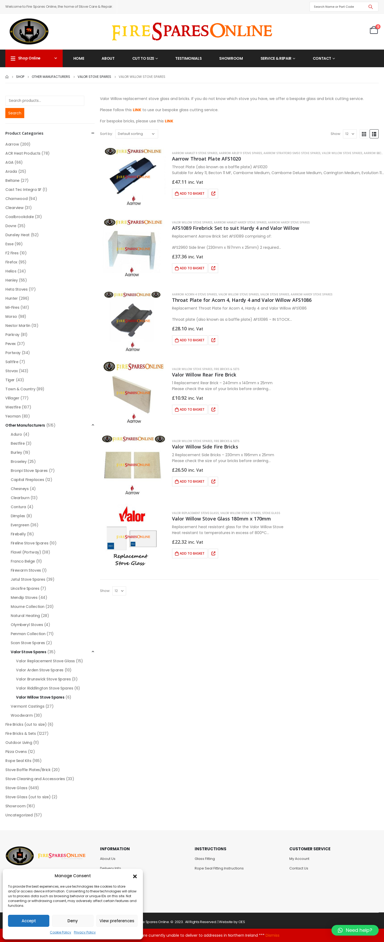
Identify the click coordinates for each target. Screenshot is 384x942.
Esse (9, 244)
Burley (16, 452)
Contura (18, 507)
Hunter (11, 298)
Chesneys (20, 488)
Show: (336, 133)
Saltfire (11, 361)
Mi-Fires (12, 307)
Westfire (13, 407)
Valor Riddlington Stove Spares (44, 688)
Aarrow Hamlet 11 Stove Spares (195, 153)
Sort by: (106, 133)
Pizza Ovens (16, 751)
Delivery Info (110, 868)
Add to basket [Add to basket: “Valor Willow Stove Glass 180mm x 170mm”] (192, 553)
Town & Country (20, 389)
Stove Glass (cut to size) (28, 797)
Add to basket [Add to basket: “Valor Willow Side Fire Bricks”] (192, 481)
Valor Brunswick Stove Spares (43, 679)
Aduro (16, 434)
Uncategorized (19, 815)
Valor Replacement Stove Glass (195, 513)
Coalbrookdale (19, 216)
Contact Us (298, 868)
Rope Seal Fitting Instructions (219, 868)
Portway (13, 352)
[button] (135, 876)
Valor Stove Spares (274, 294)
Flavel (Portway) (26, 552)
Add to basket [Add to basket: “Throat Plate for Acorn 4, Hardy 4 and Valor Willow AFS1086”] (192, 340)
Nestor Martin (17, 325)
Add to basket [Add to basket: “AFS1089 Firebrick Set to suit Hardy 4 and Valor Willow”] (192, 268)
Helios (10, 271)
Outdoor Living (18, 742)
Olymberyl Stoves (27, 624)
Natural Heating (25, 615)
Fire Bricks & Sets (226, 369)
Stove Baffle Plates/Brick (28, 769)
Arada (11, 171)
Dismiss (272, 935)
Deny (72, 921)
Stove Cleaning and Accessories (35, 778)
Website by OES (232, 921)
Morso (11, 316)
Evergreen (20, 525)
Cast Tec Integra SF (23, 189)
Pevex (10, 343)
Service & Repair (276, 58)
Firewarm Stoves (26, 570)
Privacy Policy (85, 932)
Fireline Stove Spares (29, 543)
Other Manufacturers (25, 425)
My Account (299, 858)
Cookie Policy (60, 932)
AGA (9, 162)
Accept (29, 921)
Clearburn (20, 497)
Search (14, 113)
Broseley (19, 461)
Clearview (14, 207)
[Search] (370, 6)
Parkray (12, 334)
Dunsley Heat (17, 235)
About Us (107, 858)
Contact (322, 58)
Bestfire (18, 443)
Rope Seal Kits (18, 760)
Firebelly (18, 534)
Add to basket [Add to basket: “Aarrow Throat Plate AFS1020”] (192, 193)
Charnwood (16, 198)
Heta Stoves (16, 289)
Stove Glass (271, 513)
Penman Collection (28, 633)
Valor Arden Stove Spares (39, 670)
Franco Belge (23, 561)
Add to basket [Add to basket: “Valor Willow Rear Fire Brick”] (192, 409)
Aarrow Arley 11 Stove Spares (240, 153)
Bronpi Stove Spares (29, 470)
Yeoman (13, 416)
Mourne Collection (28, 606)
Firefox (11, 262)
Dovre (10, 226)
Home (78, 58)
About (108, 58)
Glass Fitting (205, 858)
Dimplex (18, 516)
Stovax (11, 371)
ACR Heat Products (23, 153)
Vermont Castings (27, 706)
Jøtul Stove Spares (28, 579)
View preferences (116, 921)
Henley (11, 280)
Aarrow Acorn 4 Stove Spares (194, 294)
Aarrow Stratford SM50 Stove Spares (292, 153)
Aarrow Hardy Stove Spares (289, 223)
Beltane (12, 180)
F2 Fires (12, 253)
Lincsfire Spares (25, 588)
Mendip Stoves (24, 597)
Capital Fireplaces (27, 479)
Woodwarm (22, 715)
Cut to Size (143, 58)
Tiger (10, 380)
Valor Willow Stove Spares (342, 153)
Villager (12, 398)
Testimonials (188, 58)
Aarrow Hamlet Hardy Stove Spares (240, 223)
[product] (133, 177)
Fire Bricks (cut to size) (26, 724)
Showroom (231, 58)
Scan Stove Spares (28, 643)
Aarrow (12, 144)
